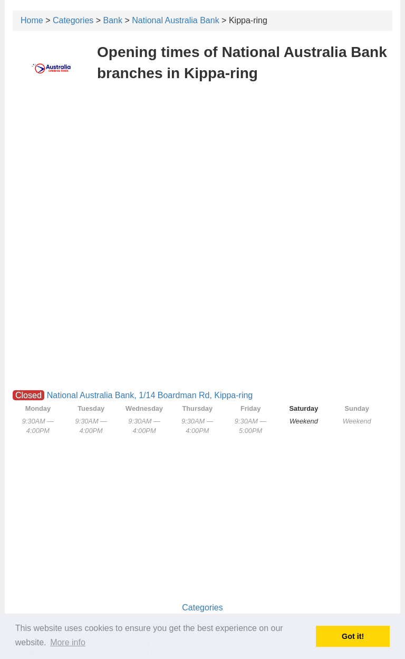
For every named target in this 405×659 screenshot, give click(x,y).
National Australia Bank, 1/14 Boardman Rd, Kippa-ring (150, 395)
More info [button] (67, 642)
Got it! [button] (353, 636)
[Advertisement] (202, 168)
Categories (73, 20)
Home (32, 20)
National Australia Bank (175, 20)
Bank (112, 20)
